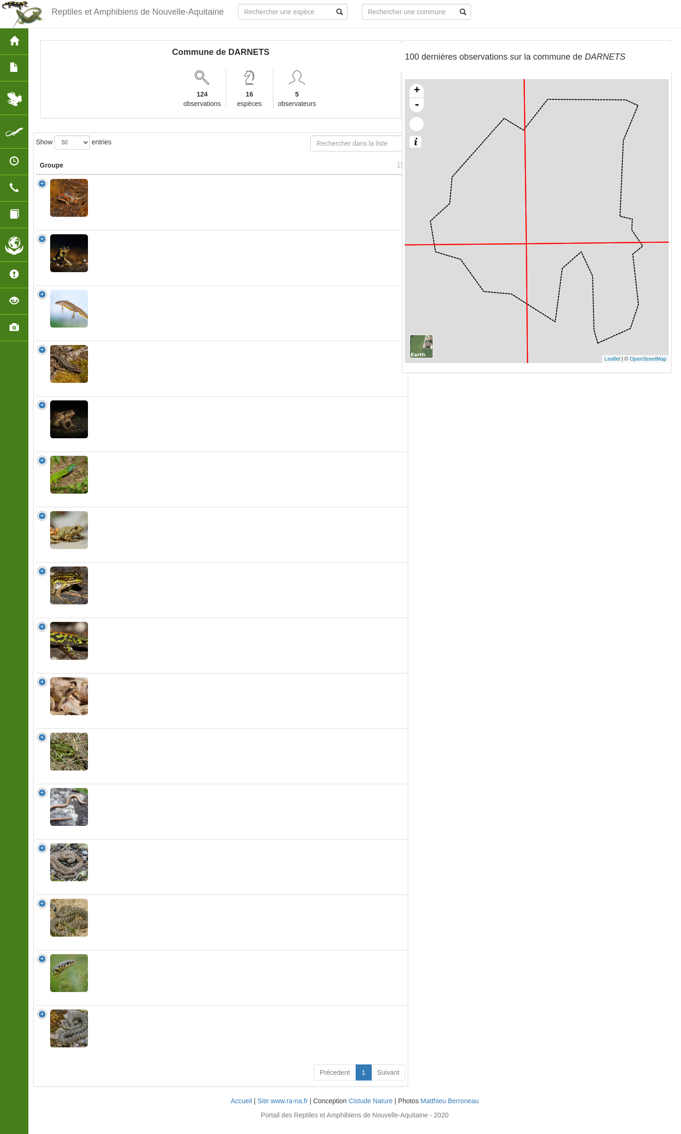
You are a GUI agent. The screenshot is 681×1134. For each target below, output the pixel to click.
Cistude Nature (371, 1110)
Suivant (388, 1082)
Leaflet (612, 359)
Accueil (241, 1110)
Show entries (74, 142)
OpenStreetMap (648, 359)
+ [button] (417, 91)
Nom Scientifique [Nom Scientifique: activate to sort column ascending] (114, 169)
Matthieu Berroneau (449, 1110)
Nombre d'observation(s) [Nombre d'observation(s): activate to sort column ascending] (290, 169)
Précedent (335, 1082)
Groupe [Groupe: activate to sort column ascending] (51, 174)
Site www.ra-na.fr (282, 1110)
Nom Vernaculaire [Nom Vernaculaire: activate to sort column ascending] (173, 169)
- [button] (416, 105)
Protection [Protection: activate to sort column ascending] (230, 174)
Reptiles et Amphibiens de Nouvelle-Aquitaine (138, 12)
